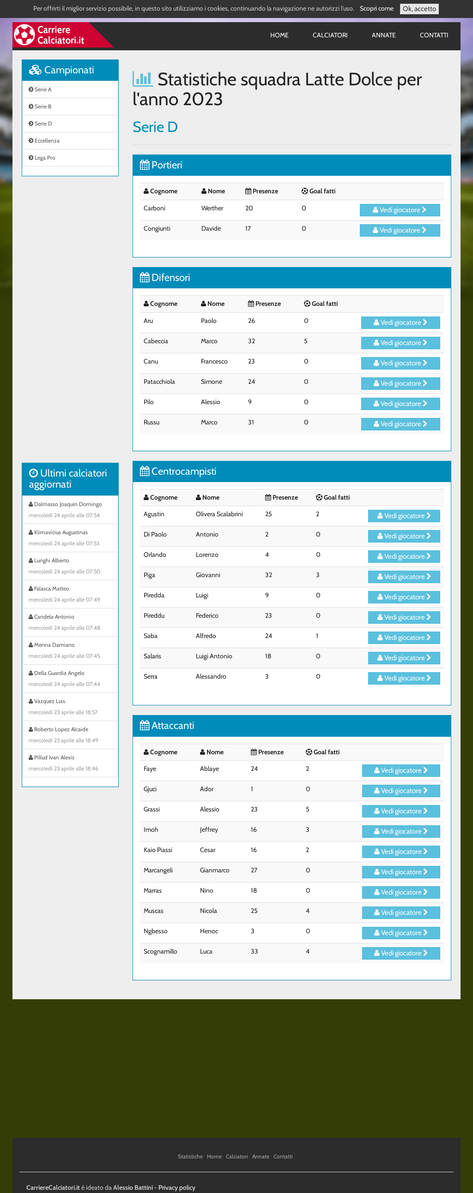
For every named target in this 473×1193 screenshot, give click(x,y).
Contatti (434, 35)
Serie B (40, 106)
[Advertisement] (70, 324)
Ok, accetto (419, 9)
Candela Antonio (70, 623)
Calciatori (330, 35)
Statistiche (190, 1156)
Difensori (165, 277)
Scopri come (377, 8)
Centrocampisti (178, 471)
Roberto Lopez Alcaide (70, 736)
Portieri (161, 165)
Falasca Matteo (70, 595)
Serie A (40, 89)
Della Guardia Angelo (70, 679)
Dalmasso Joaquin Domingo (70, 511)
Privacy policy (176, 1187)
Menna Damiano (70, 651)
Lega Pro (42, 157)
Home (279, 35)
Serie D (40, 123)
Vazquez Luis (70, 708)
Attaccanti (167, 725)
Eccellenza (44, 140)
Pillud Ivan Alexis (70, 764)
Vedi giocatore (400, 210)
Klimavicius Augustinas (70, 539)
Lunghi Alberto (70, 567)
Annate (384, 35)
